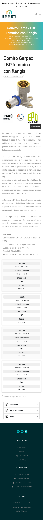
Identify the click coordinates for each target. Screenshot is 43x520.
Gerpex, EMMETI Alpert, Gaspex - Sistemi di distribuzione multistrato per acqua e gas (20, 39)
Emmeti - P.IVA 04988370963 (21, 507)
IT (17, 7)
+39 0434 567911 (23, 475)
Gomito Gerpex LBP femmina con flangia (21, 44)
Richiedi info (21, 3)
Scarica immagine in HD (14, 76)
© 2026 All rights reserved (21, 503)
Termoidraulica (27, 37)
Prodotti (17, 37)
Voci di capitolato (14, 410)
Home (11, 37)
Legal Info (21, 451)
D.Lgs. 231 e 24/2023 (21, 456)
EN (20, 7)
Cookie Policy (22, 460)
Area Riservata (34, 3)
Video (9, 416)
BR (26, 7)
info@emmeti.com (23, 479)
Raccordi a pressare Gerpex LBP (20, 42)
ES (23, 7)
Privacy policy (21, 447)
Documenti (11, 404)
